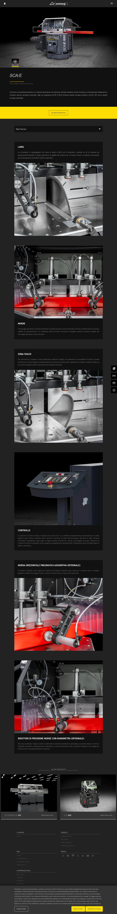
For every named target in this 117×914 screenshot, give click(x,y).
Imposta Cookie (21, 909)
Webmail (19, 855)
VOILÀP (18, 836)
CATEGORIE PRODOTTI (66, 836)
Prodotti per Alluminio (26, 83)
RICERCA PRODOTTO (66, 842)
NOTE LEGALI (20, 877)
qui (100, 903)
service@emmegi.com (22, 858)
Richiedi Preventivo (58, 113)
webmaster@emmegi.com (23, 861)
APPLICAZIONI (64, 839)
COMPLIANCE (20, 880)
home (11, 83)
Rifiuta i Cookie (78, 909)
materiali (16, 83)
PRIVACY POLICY (21, 874)
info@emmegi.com (21, 864)
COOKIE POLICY (20, 883)
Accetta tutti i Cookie (94, 909)
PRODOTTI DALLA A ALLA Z (67, 845)
